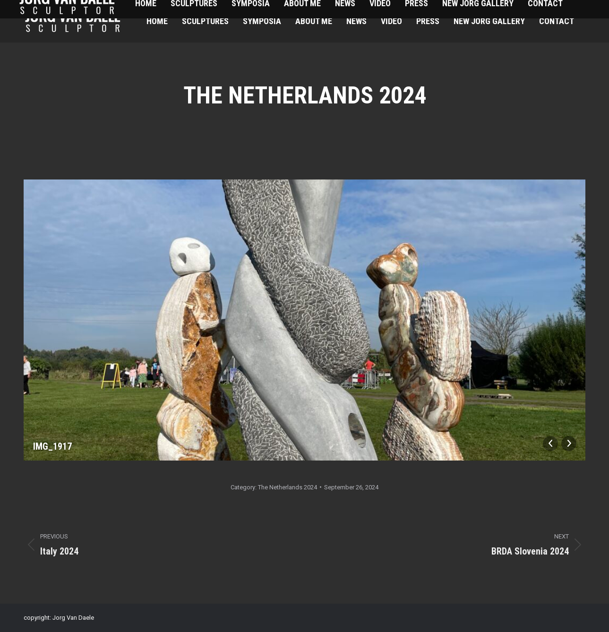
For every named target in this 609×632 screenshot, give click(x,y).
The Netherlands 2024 (287, 487)
